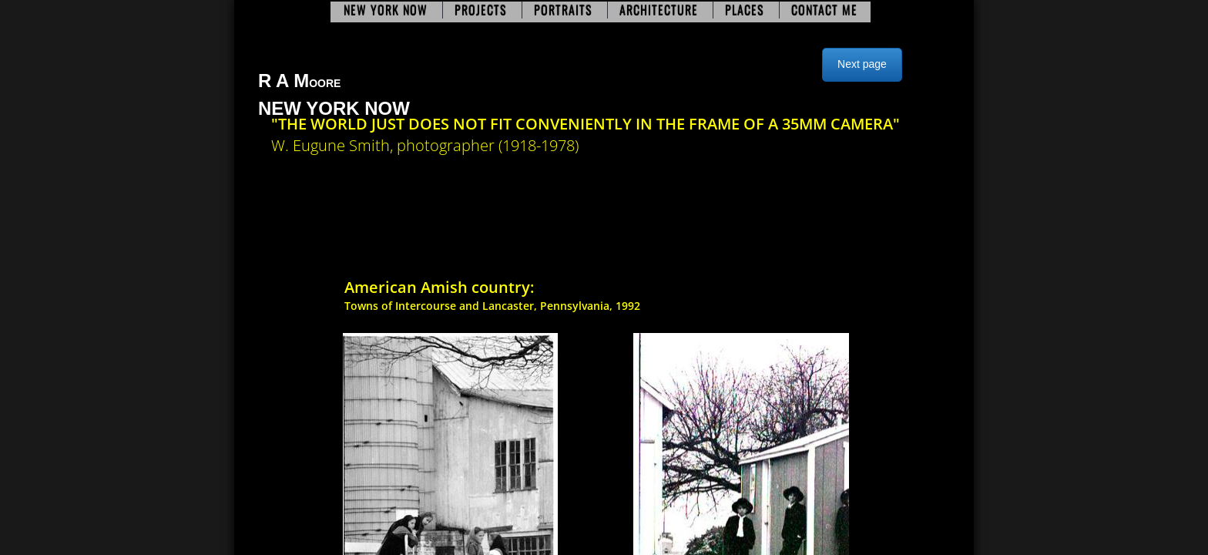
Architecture (658, 10)
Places (744, 10)
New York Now (386, 10)
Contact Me (824, 10)
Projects (481, 10)
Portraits (563, 10)
